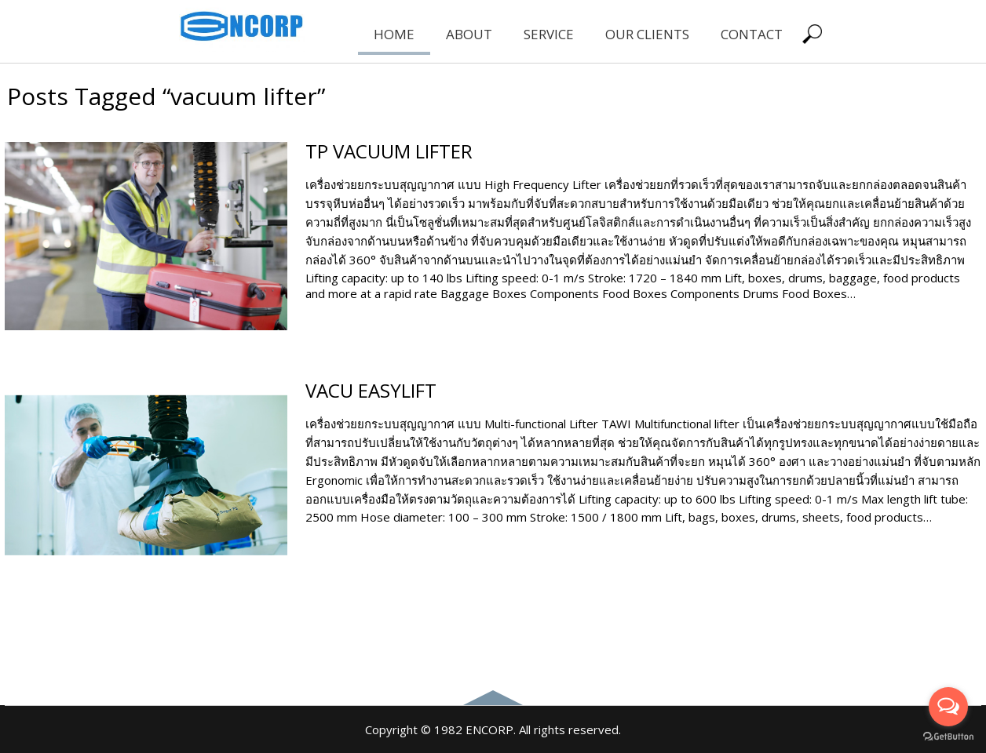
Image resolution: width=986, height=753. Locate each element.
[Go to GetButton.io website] (948, 737)
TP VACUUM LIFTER (389, 151)
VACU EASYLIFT (370, 390)
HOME (394, 34)
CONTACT (752, 34)
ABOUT (469, 34)
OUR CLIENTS (647, 34)
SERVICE (549, 34)
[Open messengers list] (948, 706)
